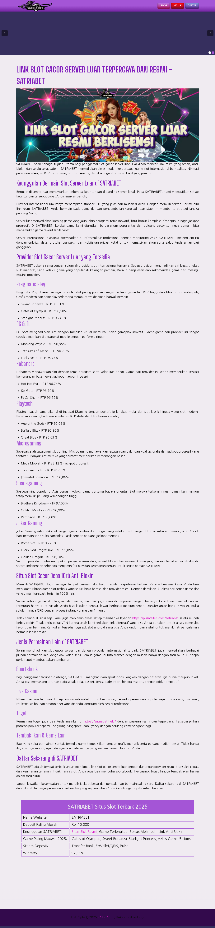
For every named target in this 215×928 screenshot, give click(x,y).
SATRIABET (106, 919)
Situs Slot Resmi (84, 834)
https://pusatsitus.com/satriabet (155, 620)
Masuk (170, 6)
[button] (5, 35)
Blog (152, 6)
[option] (209, 55)
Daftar (190, 6)
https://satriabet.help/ (100, 723)
